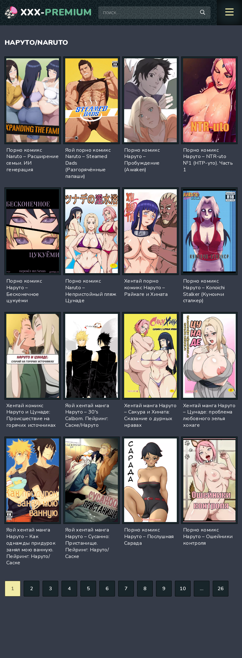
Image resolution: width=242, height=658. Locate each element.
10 (183, 588)
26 (220, 588)
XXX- (56, 12)
